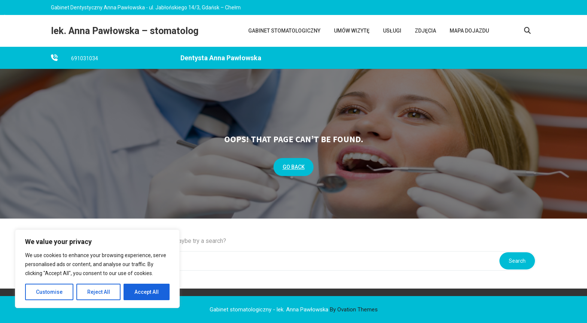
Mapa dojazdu (469, 31)
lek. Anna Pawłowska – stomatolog (124, 30)
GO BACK (294, 167)
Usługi (392, 31)
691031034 (84, 59)
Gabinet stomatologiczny (284, 31)
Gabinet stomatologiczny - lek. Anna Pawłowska (294, 309)
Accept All (146, 292)
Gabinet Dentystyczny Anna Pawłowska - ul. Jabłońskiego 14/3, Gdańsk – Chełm (146, 7)
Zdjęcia (425, 31)
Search (517, 261)
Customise (49, 292)
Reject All (98, 292)
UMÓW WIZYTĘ (351, 31)
